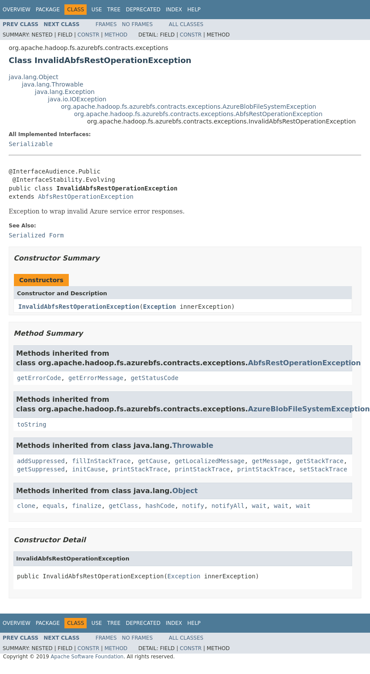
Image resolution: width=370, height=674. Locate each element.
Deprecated (143, 10)
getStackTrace (320, 460)
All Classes (186, 24)
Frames (106, 24)
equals (54, 505)
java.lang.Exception (64, 91)
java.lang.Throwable (52, 84)
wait (259, 505)
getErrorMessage (95, 377)
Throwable (193, 445)
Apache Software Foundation (86, 657)
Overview (16, 10)
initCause (88, 469)
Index (174, 10)
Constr (88, 35)
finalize (86, 505)
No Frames (137, 24)
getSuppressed (41, 469)
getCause (152, 460)
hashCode (160, 505)
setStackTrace (323, 469)
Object (185, 491)
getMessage (270, 460)
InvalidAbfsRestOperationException (78, 306)
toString (31, 424)
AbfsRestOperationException (85, 196)
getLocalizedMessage (209, 460)
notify (193, 505)
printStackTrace (139, 469)
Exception (159, 306)
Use (96, 10)
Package (48, 10)
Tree (114, 10)
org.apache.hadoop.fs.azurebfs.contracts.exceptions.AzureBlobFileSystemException (188, 106)
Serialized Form (36, 235)
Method (116, 35)
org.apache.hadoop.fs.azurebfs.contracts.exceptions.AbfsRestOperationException (198, 113)
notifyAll (228, 505)
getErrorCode (39, 377)
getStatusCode (154, 377)
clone (26, 505)
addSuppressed (41, 460)
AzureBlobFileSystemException (309, 409)
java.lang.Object (33, 76)
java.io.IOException (77, 99)
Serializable (31, 143)
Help (194, 10)
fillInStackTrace (101, 460)
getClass (123, 505)
